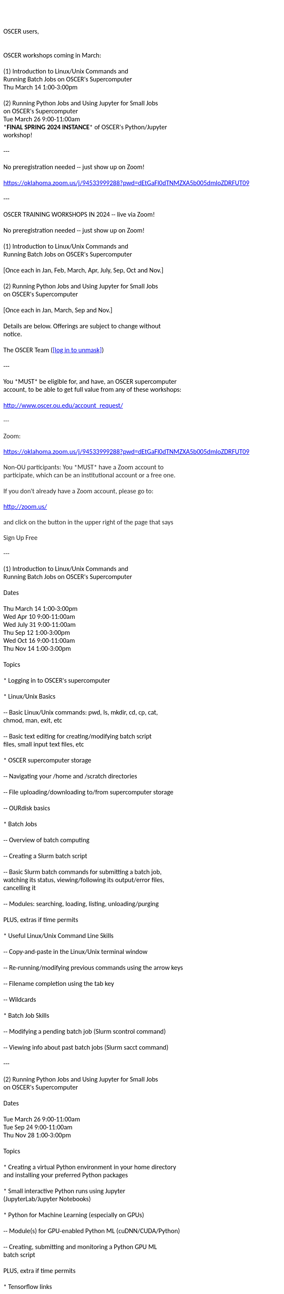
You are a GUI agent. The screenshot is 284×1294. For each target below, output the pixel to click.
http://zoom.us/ (25, 507)
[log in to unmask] (77, 350)
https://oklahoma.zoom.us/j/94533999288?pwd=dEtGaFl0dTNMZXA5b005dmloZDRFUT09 (126, 183)
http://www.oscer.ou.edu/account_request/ (63, 405)
